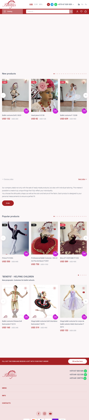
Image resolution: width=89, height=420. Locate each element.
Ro (82, 5)
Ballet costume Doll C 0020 (11, 116)
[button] (57, 74)
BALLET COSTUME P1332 (69, 258)
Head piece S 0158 (37, 116)
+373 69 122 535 (76, 375)
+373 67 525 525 (65, 5)
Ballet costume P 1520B (68, 116)
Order (8, 203)
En (79, 5)
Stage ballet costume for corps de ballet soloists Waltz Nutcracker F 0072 (72, 324)
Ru (86, 5)
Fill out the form (77, 362)
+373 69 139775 (76, 379)
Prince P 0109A (7, 258)
